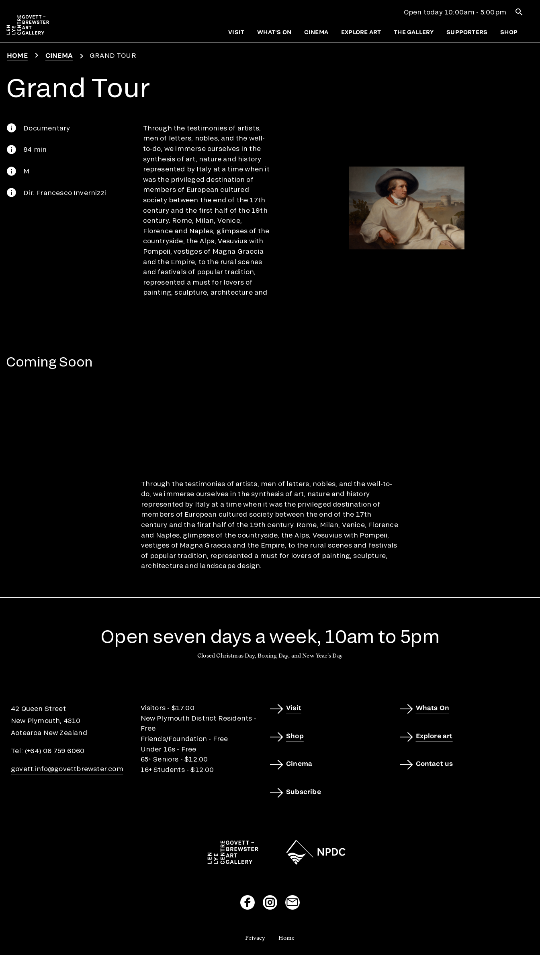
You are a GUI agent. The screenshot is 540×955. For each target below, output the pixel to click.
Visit (236, 32)
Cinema (316, 32)
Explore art (361, 32)
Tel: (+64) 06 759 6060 (47, 750)
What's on (274, 32)
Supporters (466, 32)
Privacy (255, 938)
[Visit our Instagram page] (270, 902)
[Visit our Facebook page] (247, 902)
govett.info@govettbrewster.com (67, 768)
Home (17, 55)
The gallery (414, 32)
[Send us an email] (292, 902)
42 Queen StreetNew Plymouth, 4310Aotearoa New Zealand (49, 720)
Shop (509, 32)
